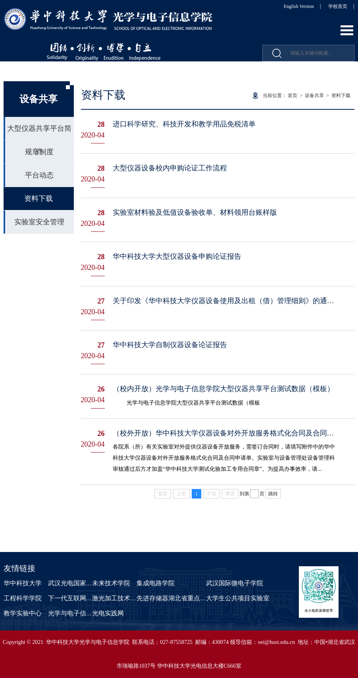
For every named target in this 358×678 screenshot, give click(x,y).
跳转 (273, 494)
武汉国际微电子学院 (234, 583)
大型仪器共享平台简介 (39, 132)
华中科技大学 (23, 583)
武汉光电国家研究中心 (80, 583)
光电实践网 (108, 613)
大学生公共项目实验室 (237, 598)
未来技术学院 (111, 583)
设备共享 (314, 95)
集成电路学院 (156, 583)
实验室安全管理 (39, 222)
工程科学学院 (23, 598)
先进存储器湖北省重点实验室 (178, 598)
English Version (299, 6)
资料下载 (38, 198)
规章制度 (39, 152)
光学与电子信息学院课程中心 (89, 613)
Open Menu (346, 30)
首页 (292, 95)
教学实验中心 (23, 613)
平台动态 (39, 175)
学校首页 (337, 6)
